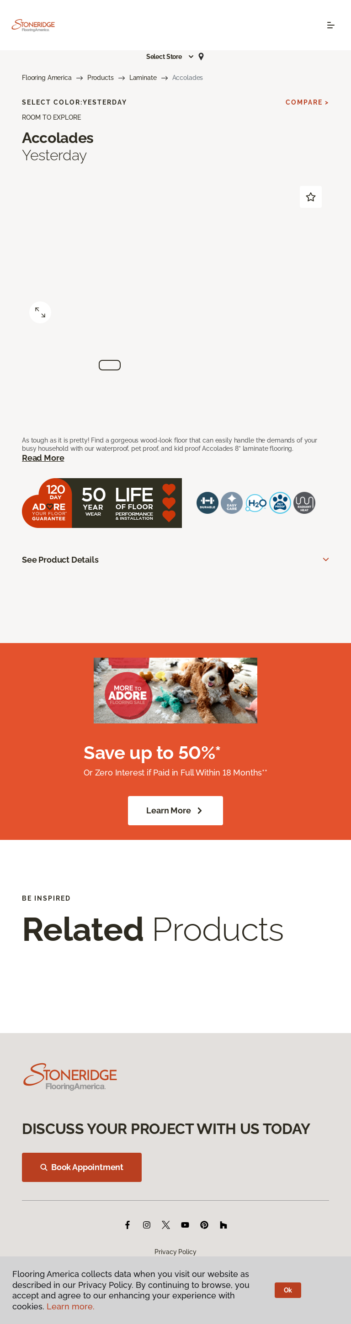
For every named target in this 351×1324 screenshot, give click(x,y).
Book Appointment (81, 1167)
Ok (288, 1290)
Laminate (143, 77)
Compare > (307, 102)
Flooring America (47, 77)
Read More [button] (43, 458)
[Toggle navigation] (331, 25)
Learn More (175, 811)
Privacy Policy (175, 1251)
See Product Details (60, 559)
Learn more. (71, 1306)
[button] (170, 57)
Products (100, 77)
